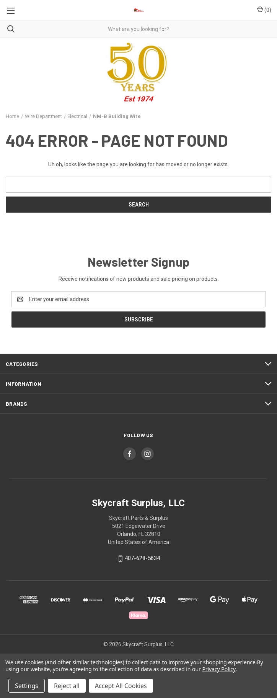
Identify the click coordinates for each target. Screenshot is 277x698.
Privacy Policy (218, 669)
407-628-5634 (142, 558)
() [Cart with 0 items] (264, 9)
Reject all (67, 686)
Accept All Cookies (121, 686)
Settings (26, 686)
